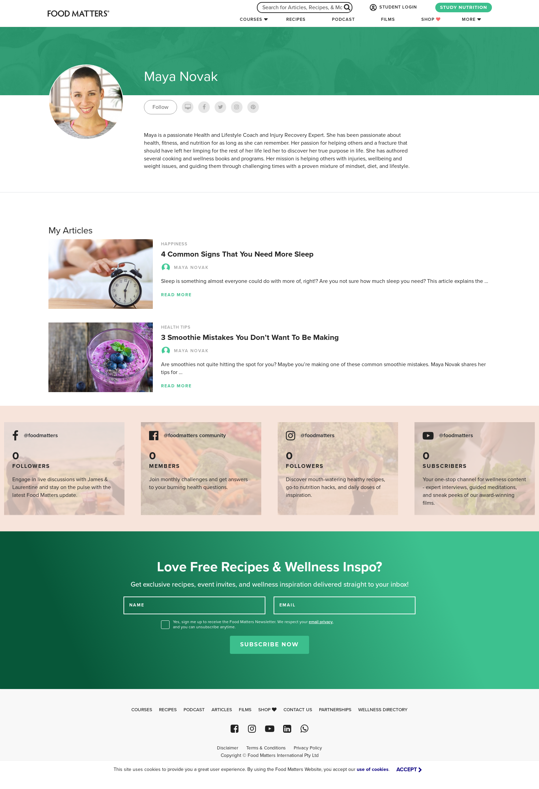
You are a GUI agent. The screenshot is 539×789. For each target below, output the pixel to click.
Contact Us (297, 710)
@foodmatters (41, 435)
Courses (251, 19)
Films (388, 19)
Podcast (343, 19)
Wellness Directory (383, 710)
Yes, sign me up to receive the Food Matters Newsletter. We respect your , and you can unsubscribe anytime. (253, 624)
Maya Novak (185, 267)
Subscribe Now (269, 644)
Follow (160, 107)
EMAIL (287, 605)
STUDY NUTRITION (463, 7)
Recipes (296, 19)
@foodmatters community (195, 435)
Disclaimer (227, 748)
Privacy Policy (308, 748)
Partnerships (335, 710)
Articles (222, 710)
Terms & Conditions (266, 748)
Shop (431, 19)
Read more (176, 295)
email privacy (321, 621)
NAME (136, 605)
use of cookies (373, 769)
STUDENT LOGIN (392, 7)
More (469, 19)
